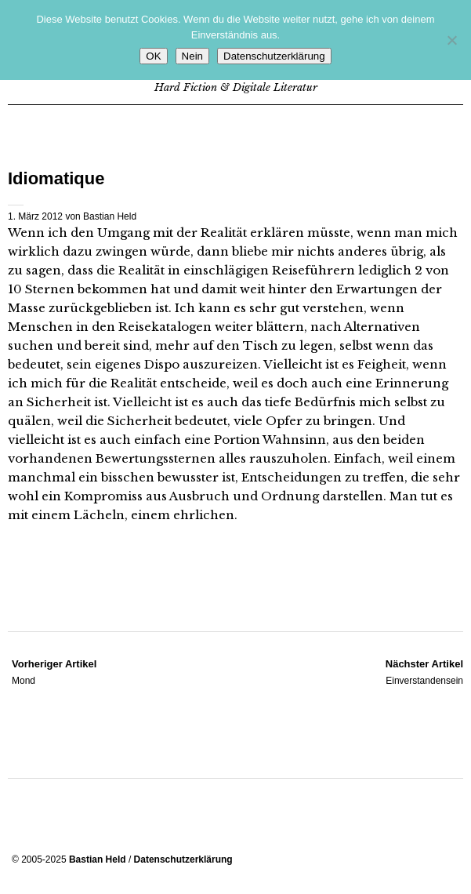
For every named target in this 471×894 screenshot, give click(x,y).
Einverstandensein (424, 671)
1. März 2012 (35, 216)
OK (153, 56)
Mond (54, 671)
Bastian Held (109, 216)
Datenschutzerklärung (183, 859)
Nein (192, 56)
